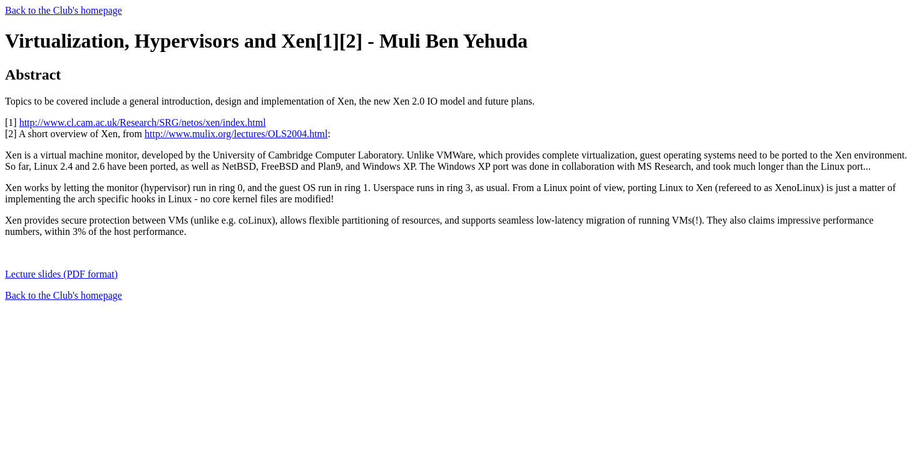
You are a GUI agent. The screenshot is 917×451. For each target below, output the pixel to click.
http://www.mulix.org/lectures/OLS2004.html (236, 133)
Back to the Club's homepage (63, 10)
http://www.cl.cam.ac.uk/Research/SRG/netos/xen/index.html (142, 122)
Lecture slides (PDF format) (61, 274)
